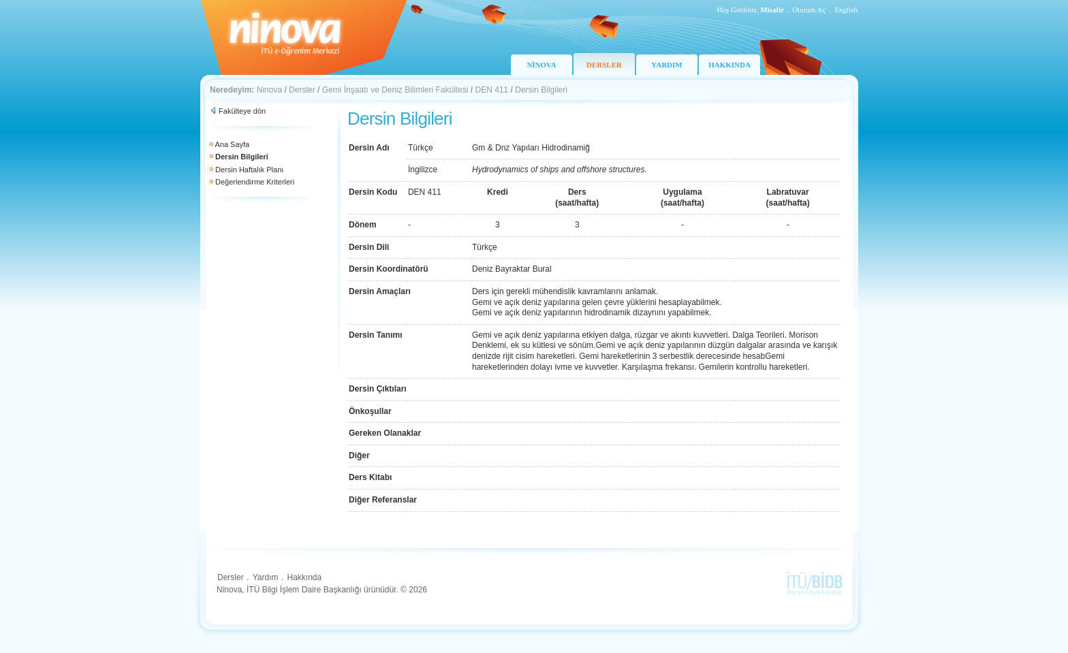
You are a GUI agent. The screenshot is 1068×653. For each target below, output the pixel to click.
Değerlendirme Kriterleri (254, 182)
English (846, 9)
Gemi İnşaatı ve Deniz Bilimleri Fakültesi (395, 90)
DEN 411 (492, 90)
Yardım (266, 577)
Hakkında (304, 577)
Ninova (269, 90)
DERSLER (604, 65)
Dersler (302, 90)
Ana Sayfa (232, 144)
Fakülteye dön (242, 111)
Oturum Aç (809, 9)
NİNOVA (541, 65)
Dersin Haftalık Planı (249, 169)
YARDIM (666, 65)
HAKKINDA (729, 65)
